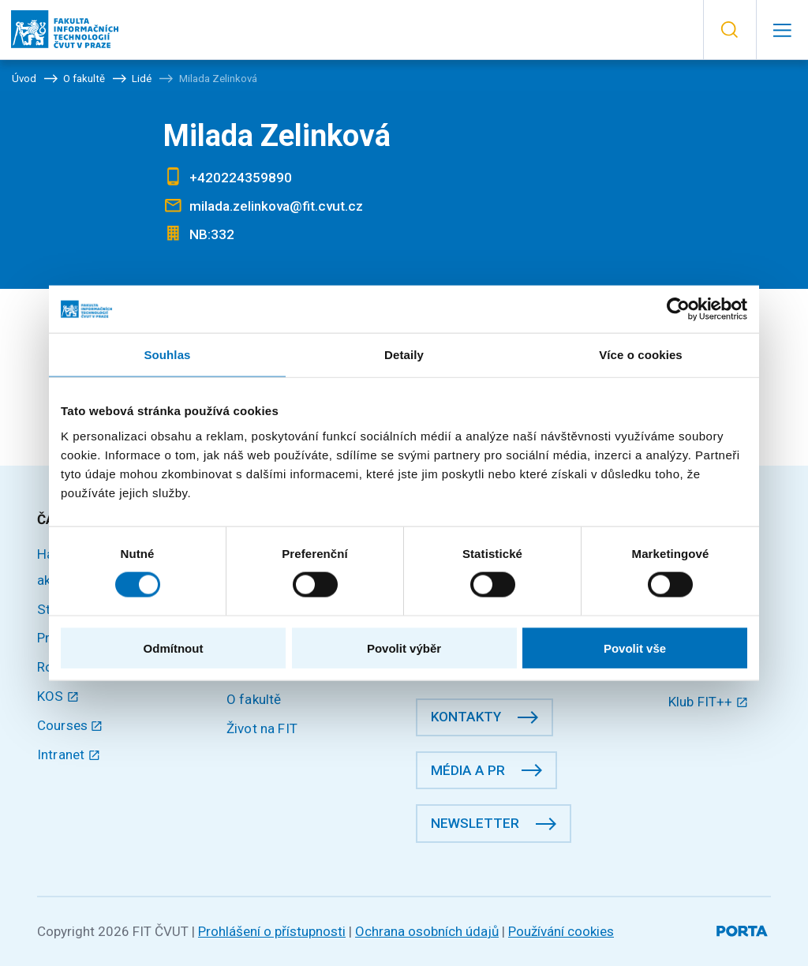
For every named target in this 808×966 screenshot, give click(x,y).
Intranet (68, 754)
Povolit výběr (404, 647)
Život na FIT (261, 728)
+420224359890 (240, 177)
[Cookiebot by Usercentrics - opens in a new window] (678, 309)
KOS (58, 696)
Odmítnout (174, 647)
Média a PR (468, 770)
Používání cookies (561, 931)
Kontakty (466, 716)
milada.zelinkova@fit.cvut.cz (276, 206)
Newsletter (475, 823)
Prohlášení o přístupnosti (272, 931)
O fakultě (253, 699)
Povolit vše (635, 647)
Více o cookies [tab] (641, 354)
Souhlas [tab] (167, 354)
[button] (729, 30)
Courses (70, 725)
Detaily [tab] (404, 354)
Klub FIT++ (708, 702)
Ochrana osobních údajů (427, 931)
